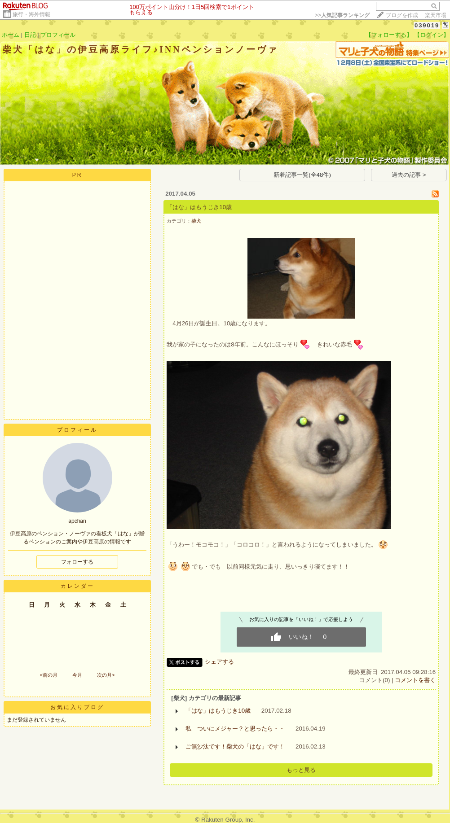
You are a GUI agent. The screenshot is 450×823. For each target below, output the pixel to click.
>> (342, 15)
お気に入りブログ (77, 707)
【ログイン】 (431, 34)
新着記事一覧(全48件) (302, 174)
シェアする (219, 661)
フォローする (77, 562)
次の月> (106, 675)
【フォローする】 (389, 34)
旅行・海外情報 (31, 14)
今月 (77, 675)
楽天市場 (435, 15)
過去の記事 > (409, 174)
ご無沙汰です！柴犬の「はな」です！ (235, 746)
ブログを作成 (402, 15)
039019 (427, 25)
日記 (30, 34)
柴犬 (196, 220)
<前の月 (48, 675)
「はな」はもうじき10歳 (199, 207)
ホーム (10, 34)
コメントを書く (415, 680)
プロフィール (57, 34)
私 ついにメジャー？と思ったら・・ (235, 728)
